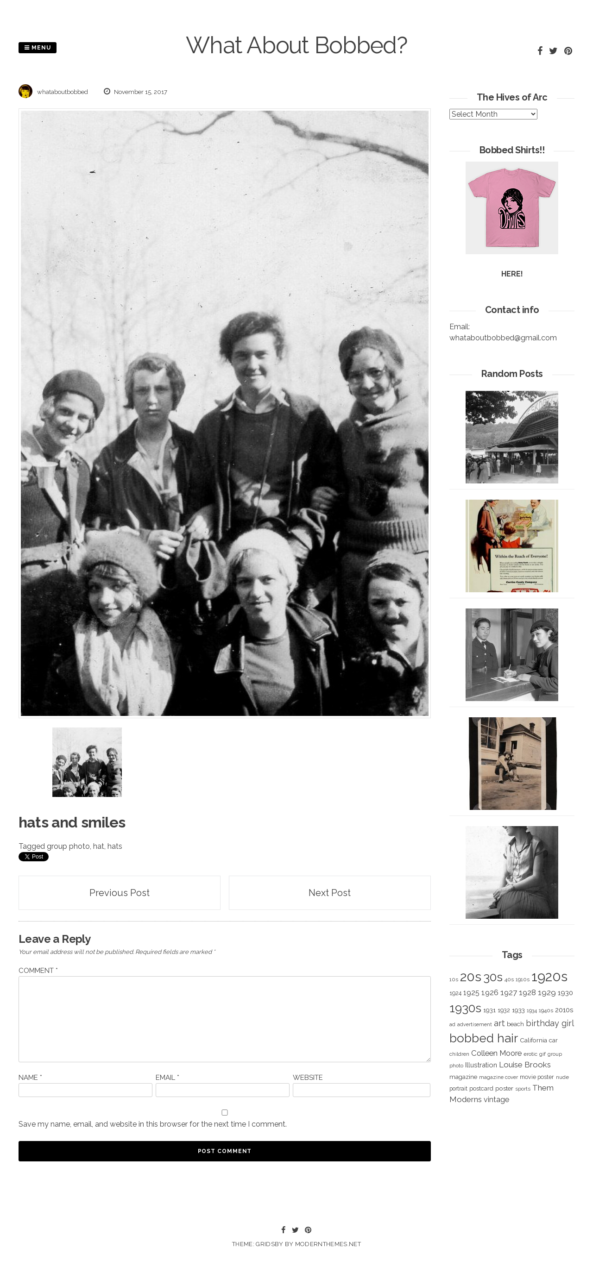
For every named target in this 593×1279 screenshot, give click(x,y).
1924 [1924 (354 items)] (455, 993)
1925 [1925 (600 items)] (471, 992)
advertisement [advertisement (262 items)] (474, 1024)
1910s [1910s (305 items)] (523, 979)
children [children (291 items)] (459, 1054)
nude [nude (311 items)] (562, 1077)
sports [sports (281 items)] (522, 1089)
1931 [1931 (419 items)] (489, 1010)
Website (308, 1077)
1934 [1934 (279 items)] (532, 1011)
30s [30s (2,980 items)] (493, 977)
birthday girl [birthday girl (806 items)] (550, 1023)
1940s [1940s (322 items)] (546, 1010)
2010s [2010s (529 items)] (564, 1010)
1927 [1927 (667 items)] (508, 992)
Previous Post (119, 892)
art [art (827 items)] (499, 1023)
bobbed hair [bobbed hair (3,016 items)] (483, 1038)
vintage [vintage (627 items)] (496, 1099)
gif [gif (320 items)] (542, 1054)
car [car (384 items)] (553, 1040)
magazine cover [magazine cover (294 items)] (498, 1077)
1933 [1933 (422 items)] (518, 1010)
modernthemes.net (328, 1244)
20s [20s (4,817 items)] (470, 976)
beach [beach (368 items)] (515, 1024)
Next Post (330, 892)
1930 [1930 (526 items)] (565, 993)
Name (30, 1077)
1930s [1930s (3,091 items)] (465, 1008)
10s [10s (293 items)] (453, 979)
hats (114, 846)
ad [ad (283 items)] (452, 1025)
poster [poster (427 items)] (504, 1088)
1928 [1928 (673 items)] (527, 992)
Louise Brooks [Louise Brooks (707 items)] (525, 1064)
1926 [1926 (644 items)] (489, 992)
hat (98, 846)
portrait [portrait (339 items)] (458, 1088)
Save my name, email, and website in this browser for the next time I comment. (153, 1124)
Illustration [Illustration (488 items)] (481, 1065)
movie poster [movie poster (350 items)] (537, 1076)
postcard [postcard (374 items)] (481, 1088)
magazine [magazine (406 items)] (463, 1076)
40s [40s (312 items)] (509, 979)
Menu (37, 47)
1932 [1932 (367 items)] (504, 1010)
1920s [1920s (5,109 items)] (549, 976)
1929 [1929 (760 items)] (547, 992)
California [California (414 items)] (533, 1040)
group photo (68, 846)
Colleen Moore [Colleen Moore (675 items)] (496, 1053)
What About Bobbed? (296, 45)
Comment (38, 970)
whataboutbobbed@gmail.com (503, 337)
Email (167, 1077)
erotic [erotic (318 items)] (530, 1054)
